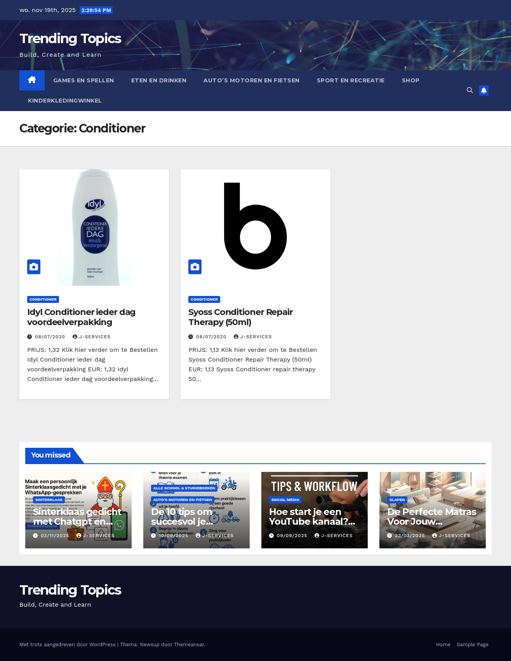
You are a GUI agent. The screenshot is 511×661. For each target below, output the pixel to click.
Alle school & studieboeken (184, 488)
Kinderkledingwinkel (65, 100)
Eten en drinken (159, 80)
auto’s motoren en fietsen (251, 80)
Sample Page (472, 644)
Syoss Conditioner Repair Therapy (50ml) (240, 317)
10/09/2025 (174, 535)
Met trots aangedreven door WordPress (68, 644)
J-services (92, 336)
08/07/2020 (51, 336)
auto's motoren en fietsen (182, 499)
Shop (411, 80)
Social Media (285, 499)
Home (443, 644)
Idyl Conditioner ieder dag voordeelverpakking (81, 317)
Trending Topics (70, 38)
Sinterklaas (49, 499)
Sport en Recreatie (351, 80)
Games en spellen (83, 80)
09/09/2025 (293, 535)
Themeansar (189, 644)
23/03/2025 (411, 535)
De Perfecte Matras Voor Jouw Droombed (431, 521)
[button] (470, 90)
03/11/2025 (56, 535)
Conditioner (43, 299)
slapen (397, 499)
